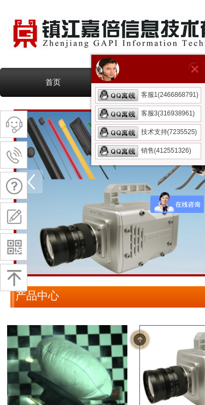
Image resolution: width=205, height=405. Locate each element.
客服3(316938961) (146, 113)
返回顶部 (140, 339)
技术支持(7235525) (147, 132)
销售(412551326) (144, 150)
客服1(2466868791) (148, 95)
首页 (53, 82)
